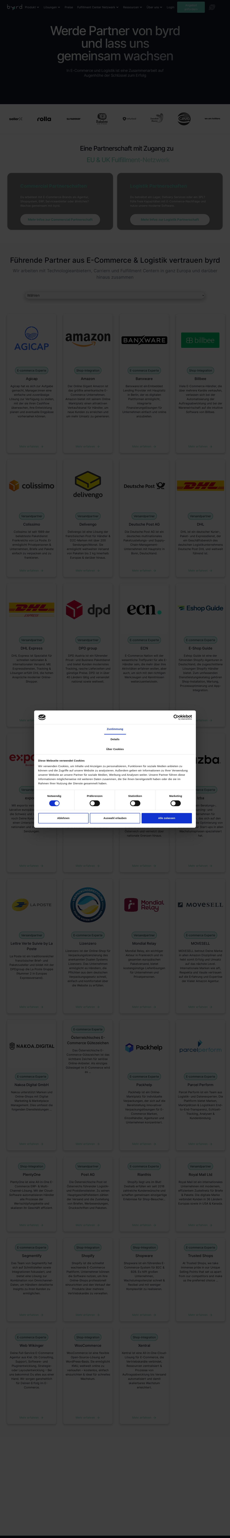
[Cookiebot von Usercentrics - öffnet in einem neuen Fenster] (176, 717)
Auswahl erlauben (115, 818)
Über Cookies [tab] (115, 749)
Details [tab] (115, 739)
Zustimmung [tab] (115, 729)
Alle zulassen (166, 818)
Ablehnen (63, 818)
